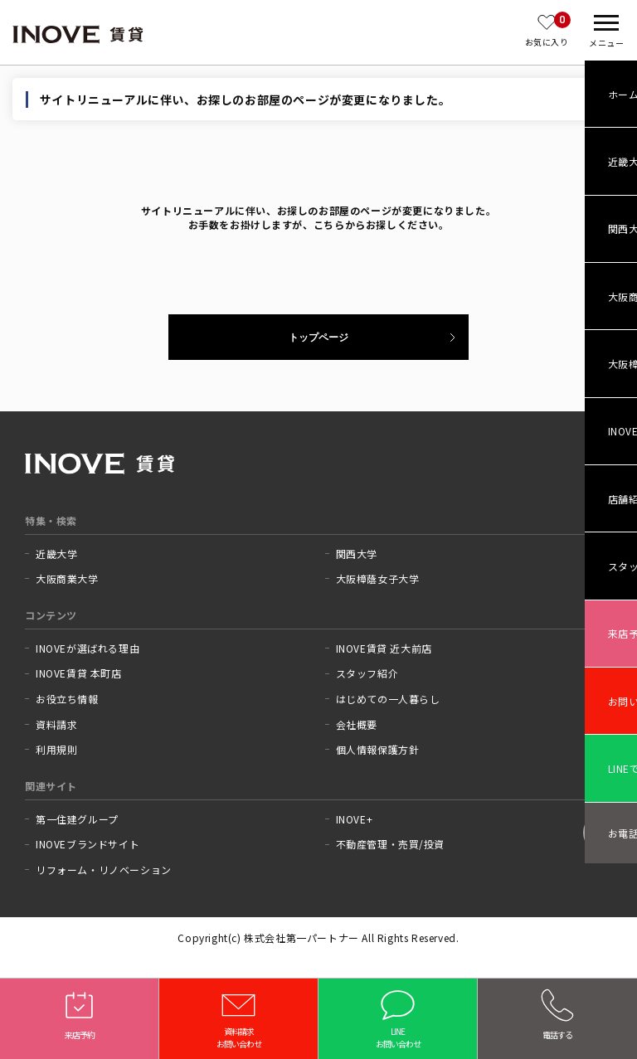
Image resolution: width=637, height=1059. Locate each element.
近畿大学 (56, 554)
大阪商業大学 (67, 578)
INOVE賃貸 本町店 (79, 673)
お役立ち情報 (67, 699)
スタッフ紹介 (367, 673)
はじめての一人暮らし (388, 699)
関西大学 (356, 554)
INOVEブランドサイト (87, 844)
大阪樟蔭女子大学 (378, 578)
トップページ (318, 337)
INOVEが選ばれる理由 (87, 648)
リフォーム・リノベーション (104, 870)
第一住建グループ (77, 819)
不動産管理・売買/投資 (390, 844)
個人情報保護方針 (378, 749)
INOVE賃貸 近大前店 (384, 648)
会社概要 (356, 724)
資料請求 (56, 724)
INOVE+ (354, 819)
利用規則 (56, 749)
